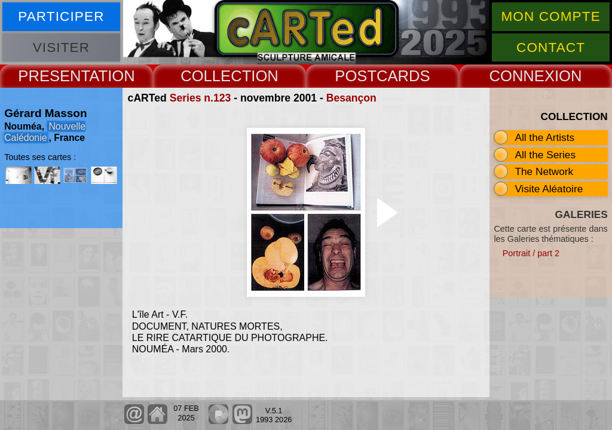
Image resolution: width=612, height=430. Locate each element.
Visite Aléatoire (549, 189)
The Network (544, 171)
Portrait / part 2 (531, 253)
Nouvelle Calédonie (44, 132)
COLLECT (215, 75)
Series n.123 (200, 98)
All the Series (545, 155)
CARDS (403, 75)
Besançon (351, 98)
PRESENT (53, 75)
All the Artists (544, 137)
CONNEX (522, 75)
